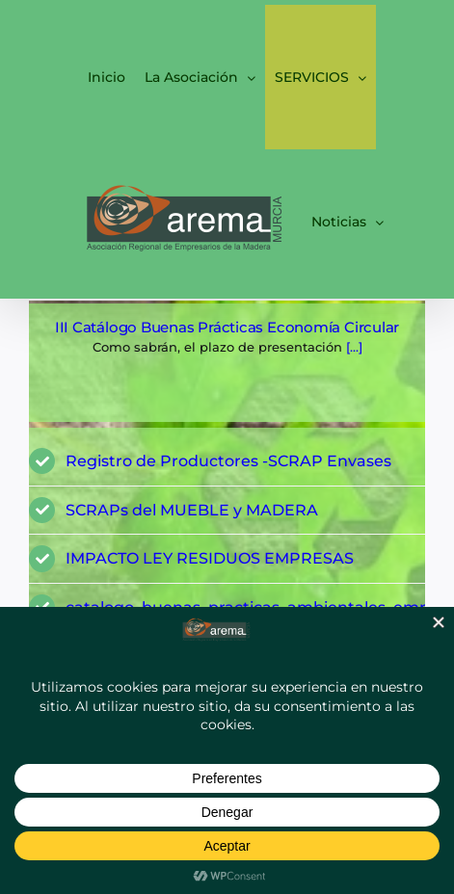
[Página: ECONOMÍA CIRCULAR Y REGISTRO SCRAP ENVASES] (227, 362)
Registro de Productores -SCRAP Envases (228, 461)
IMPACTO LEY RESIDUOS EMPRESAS (210, 558)
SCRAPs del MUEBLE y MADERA (192, 510)
